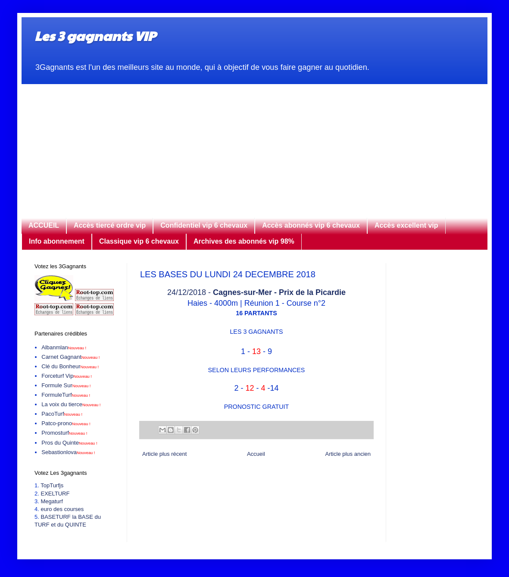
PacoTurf (61, 414)
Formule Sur (66, 385)
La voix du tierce (70, 404)
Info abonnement (56, 241)
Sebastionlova (68, 452)
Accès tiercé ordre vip (110, 225)
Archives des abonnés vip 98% (244, 241)
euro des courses (62, 509)
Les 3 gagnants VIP (95, 35)
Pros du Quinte (69, 442)
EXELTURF (55, 493)
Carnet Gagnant (70, 357)
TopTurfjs (52, 485)
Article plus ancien (348, 454)
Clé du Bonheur (70, 366)
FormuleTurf (65, 395)
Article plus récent (164, 454)
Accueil (256, 454)
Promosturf (64, 433)
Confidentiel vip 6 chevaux (203, 225)
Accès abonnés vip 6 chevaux (311, 225)
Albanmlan (63, 347)
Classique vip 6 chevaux (139, 241)
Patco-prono (65, 423)
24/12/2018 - (256, 292)
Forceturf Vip (66, 376)
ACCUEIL (43, 225)
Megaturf (51, 501)
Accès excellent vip (406, 225)
